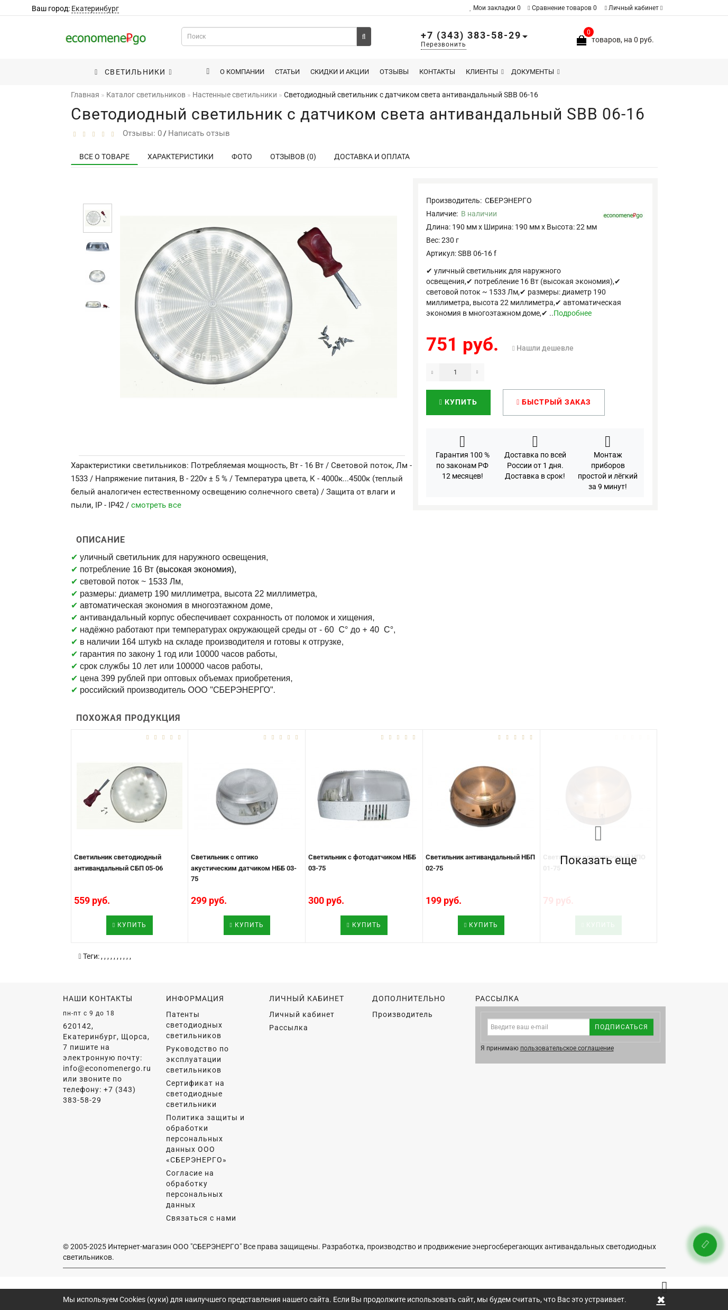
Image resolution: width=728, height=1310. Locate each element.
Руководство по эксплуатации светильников (197, 1059)
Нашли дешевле (545, 348)
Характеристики (181, 156)
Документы (535, 72)
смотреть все (156, 505)
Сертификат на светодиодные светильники (195, 1094)
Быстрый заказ (554, 402)
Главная (85, 94)
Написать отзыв (199, 133)
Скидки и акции (339, 72)
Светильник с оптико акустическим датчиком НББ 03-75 (244, 868)
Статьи (287, 72)
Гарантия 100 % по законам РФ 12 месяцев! (463, 457)
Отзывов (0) (293, 156)
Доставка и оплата (372, 156)
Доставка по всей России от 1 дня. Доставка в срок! (535, 457)
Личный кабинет (634, 8)
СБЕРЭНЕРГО (508, 200)
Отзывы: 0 (140, 133)
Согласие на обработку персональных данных (194, 1189)
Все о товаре (104, 156)
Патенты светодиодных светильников (194, 1025)
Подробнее (573, 313)
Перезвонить (443, 44)
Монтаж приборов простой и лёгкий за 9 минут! (608, 462)
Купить (458, 402)
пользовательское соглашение (567, 1048)
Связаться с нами (201, 1218)
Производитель (402, 1014)
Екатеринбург (95, 8)
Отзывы (394, 72)
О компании (242, 72)
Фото (242, 156)
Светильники (133, 72)
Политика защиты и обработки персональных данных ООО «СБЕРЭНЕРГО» (205, 1138)
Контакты (437, 72)
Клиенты (485, 72)
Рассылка (288, 1027)
